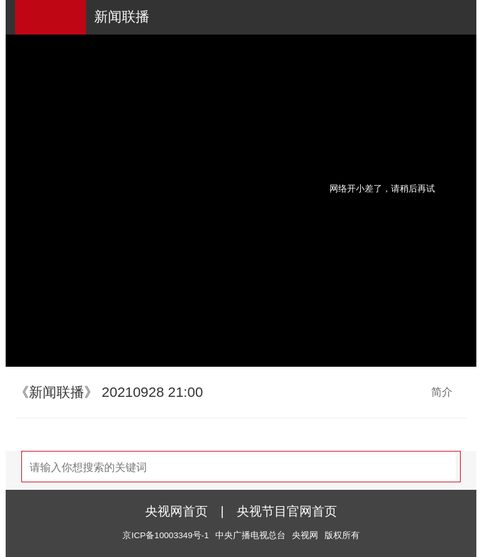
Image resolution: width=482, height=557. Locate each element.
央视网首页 (176, 511)
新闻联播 (121, 16)
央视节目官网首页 (287, 511)
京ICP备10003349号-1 (165, 535)
